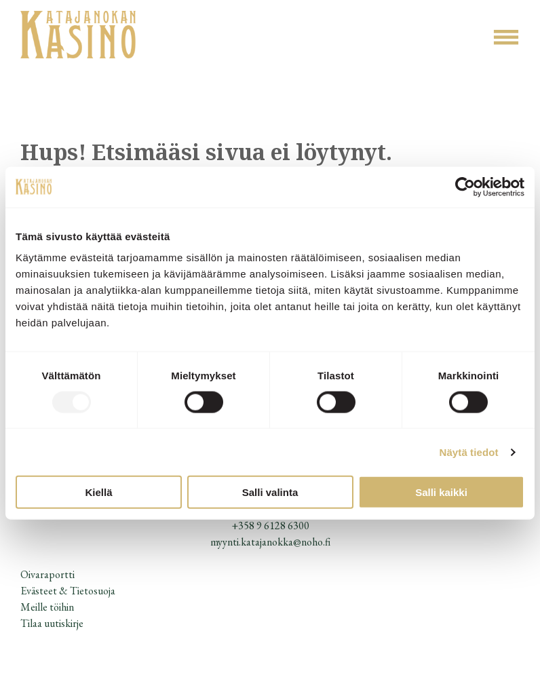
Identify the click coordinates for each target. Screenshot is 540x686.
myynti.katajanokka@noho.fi (270, 542)
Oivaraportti (47, 574)
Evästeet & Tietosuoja (67, 591)
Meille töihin (47, 607)
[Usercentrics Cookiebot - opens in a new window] (465, 186)
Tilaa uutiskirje (51, 623)
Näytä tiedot (469, 451)
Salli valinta (270, 492)
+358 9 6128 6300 (270, 525)
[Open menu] (506, 37)
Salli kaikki (441, 492)
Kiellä (98, 492)
